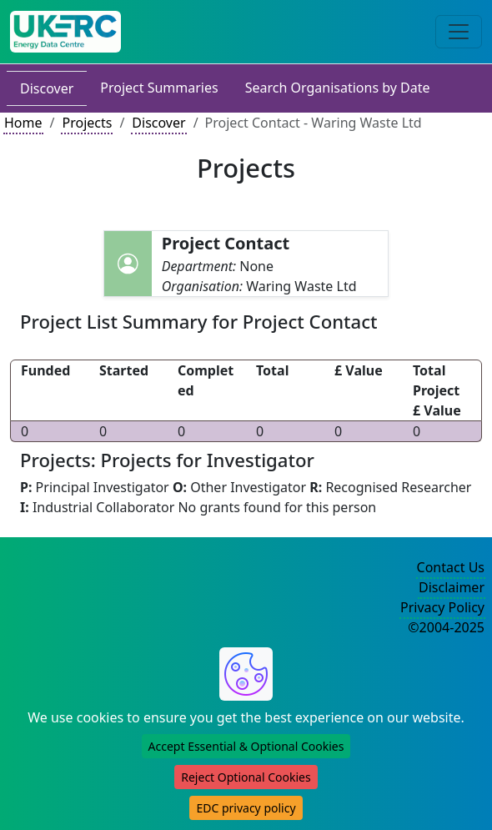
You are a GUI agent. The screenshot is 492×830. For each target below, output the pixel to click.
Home (23, 122)
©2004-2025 (446, 627)
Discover (46, 88)
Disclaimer (451, 587)
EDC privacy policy (245, 808)
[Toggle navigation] (458, 31)
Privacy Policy (442, 607)
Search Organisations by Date (337, 87)
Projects (87, 122)
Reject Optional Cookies (245, 777)
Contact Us (450, 567)
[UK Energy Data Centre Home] (65, 32)
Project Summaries (159, 87)
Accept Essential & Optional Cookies (246, 746)
